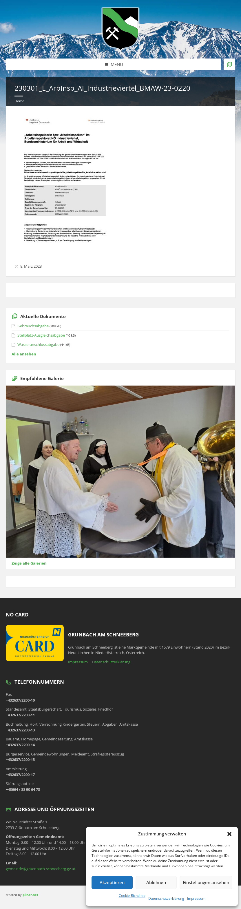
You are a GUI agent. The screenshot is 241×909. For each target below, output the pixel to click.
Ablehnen (156, 882)
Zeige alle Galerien (29, 563)
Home (19, 100)
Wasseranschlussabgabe (38, 344)
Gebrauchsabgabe (33, 325)
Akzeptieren (112, 882)
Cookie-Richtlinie (132, 895)
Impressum (196, 898)
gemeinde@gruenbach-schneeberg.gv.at (40, 868)
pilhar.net (30, 894)
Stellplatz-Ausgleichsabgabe (41, 335)
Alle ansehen (24, 354)
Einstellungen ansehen (206, 882)
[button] (229, 834)
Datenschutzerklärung (166, 898)
